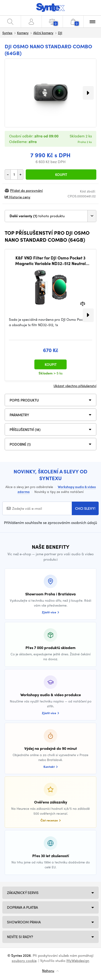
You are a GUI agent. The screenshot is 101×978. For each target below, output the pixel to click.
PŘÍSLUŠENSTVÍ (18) (25, 429)
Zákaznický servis (23, 892)
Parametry (19, 414)
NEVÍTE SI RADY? (20, 936)
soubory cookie (24, 960)
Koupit (61, 174)
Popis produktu (24, 400)
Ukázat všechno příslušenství (75, 385)
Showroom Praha (24, 922)
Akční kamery (43, 32)
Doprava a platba (22, 907)
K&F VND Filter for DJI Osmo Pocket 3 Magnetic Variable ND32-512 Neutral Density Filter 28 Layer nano (50, 260)
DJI (60, 32)
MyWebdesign (77, 960)
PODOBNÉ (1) (20, 444)
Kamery (23, 32)
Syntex (7, 32)
